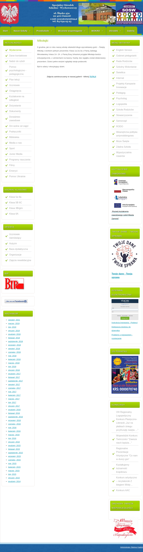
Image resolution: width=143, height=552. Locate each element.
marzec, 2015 (14, 471)
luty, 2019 (12, 327)
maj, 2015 (12, 463)
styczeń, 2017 (14, 406)
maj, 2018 (12, 356)
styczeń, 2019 (14, 331)
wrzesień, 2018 (14, 345)
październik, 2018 (15, 341)
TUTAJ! (92, 77)
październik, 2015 (15, 453)
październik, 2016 (15, 417)
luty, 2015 (12, 474)
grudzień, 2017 (14, 374)
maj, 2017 (12, 392)
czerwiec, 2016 (14, 424)
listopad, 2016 (14, 413)
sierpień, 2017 (14, 384)
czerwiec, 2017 (14, 388)
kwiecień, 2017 (14, 395)
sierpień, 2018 (14, 349)
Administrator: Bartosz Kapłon (131, 547)
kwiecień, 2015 (14, 467)
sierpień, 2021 (14, 320)
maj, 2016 (12, 427)
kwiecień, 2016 (14, 431)
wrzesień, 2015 (14, 456)
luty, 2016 (12, 438)
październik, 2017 (15, 381)
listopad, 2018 (14, 338)
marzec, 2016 (14, 435)
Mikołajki (42, 40)
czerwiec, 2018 (14, 352)
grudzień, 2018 (14, 334)
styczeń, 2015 (14, 478)
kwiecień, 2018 (14, 359)
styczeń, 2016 (14, 442)
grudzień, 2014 (14, 481)
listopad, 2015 (14, 449)
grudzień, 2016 (14, 410)
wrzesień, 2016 (14, 420)
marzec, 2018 (14, 363)
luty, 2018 (12, 366)
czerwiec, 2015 (14, 460)
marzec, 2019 (14, 323)
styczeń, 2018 (14, 370)
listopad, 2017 (14, 377)
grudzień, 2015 (14, 445)
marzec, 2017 (14, 399)
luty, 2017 (12, 402)
